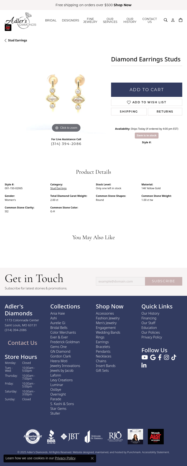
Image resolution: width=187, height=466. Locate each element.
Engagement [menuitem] (106, 327)
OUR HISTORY (129, 20)
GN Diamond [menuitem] (60, 351)
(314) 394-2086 (66, 144)
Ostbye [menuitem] (55, 389)
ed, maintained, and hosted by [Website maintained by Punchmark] (109, 452)
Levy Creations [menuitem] (61, 380)
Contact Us (21, 343)
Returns (165, 111)
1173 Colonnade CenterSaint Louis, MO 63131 (22, 325)
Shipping (129, 111)
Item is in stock (147, 135)
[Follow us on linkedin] (143, 366)
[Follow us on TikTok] (173, 358)
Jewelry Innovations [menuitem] (65, 365)
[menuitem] (32, 436)
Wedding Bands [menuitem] (108, 332)
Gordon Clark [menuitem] (60, 356)
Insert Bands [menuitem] (106, 365)
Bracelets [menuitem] (103, 346)
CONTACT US (149, 20)
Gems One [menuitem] (58, 346)
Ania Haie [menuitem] (57, 313)
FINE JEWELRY (90, 20)
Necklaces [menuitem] (103, 356)
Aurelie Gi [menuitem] (57, 323)
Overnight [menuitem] (58, 394)
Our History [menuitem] (150, 313)
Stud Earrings (17, 40)
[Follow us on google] (153, 358)
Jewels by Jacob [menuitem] (62, 370)
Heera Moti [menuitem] (58, 361)
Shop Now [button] (122, 5)
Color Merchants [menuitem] (63, 332)
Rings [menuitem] (100, 337)
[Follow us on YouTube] (144, 358)
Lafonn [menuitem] (55, 375)
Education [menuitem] (149, 327)
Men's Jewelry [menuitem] (106, 323)
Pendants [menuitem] (103, 351)
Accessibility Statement (155, 452)
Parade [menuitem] (55, 399)
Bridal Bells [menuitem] (58, 327)
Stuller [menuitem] (55, 413)
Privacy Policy (65, 458)
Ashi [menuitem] (53, 318)
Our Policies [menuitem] (150, 332)
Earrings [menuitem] (102, 342)
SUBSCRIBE (163, 281)
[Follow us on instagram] (166, 358)
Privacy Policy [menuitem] (151, 337)
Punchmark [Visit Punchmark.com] (134, 452)
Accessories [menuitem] (105, 313)
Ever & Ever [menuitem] (59, 337)
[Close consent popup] (92, 458)
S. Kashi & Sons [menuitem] (62, 404)
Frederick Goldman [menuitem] (65, 342)
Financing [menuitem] (148, 318)
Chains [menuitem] (101, 361)
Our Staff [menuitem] (148, 323)
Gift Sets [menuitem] (102, 370)
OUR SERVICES (110, 20)
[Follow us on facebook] (160, 358)
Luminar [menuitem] (56, 384)
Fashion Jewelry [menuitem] (108, 318)
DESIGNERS (70, 20)
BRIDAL (50, 20)
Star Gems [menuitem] (58, 408)
